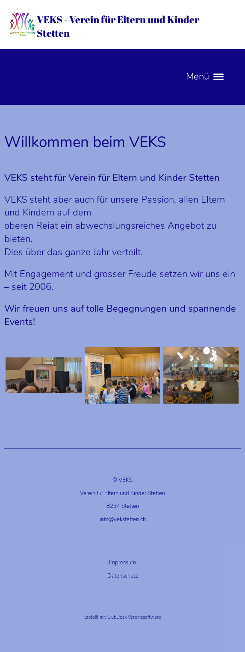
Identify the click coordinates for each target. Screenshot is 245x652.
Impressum (122, 562)
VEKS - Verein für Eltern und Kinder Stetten (118, 26)
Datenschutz (122, 576)
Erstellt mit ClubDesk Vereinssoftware (122, 617)
